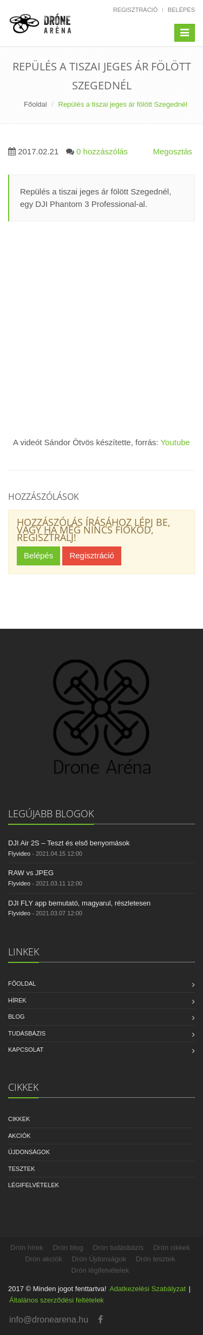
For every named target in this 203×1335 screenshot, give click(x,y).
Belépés (181, 9)
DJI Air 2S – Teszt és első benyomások (68, 843)
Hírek (17, 1000)
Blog (16, 1016)
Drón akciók (43, 1259)
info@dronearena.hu (48, 1319)
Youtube (175, 442)
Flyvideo (19, 853)
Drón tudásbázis (118, 1247)
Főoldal (35, 104)
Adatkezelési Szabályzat (147, 1289)
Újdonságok (29, 1152)
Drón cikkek (171, 1247)
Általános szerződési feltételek (56, 1300)
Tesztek (21, 1168)
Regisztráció (135, 9)
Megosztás (172, 151)
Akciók (19, 1135)
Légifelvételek (33, 1185)
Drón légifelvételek (100, 1270)
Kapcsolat (25, 1049)
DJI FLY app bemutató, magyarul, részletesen (79, 903)
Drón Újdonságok (99, 1259)
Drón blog (68, 1247)
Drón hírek (26, 1247)
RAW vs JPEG (31, 873)
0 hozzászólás (102, 151)
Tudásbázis (26, 1033)
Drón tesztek (155, 1259)
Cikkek (19, 1119)
